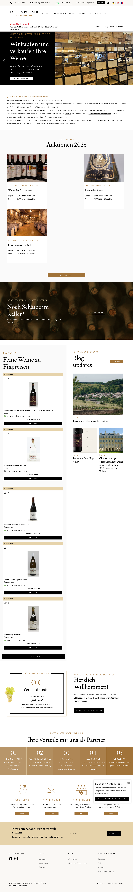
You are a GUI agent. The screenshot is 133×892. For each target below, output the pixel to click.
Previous (3, 61)
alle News (117, 361)
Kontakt (98, 13)
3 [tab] (68, 86)
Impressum (101, 883)
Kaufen (72, 13)
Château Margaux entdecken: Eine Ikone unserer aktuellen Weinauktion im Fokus (111, 465)
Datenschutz (112, 883)
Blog (107, 13)
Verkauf (68, 114)
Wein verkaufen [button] (58, 13)
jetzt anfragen (96, 312)
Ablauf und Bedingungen (77, 863)
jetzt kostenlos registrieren (112, 799)
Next (130, 61)
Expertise (101, 859)
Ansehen (33, 423)
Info (90, 13)
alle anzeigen (33, 656)
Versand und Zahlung (106, 871)
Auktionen (45, 13)
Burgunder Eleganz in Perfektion (90, 421)
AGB (121, 883)
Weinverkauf (73, 859)
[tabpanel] (66, 58)
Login (100, 3)
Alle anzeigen (66, 275)
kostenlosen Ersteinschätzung (100, 114)
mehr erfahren (21, 78)
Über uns (81, 13)
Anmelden (96, 27)
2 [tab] (65, 86)
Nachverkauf (43, 863)
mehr (22, 813)
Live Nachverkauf (20, 24)
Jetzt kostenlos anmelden (89, 710)
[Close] (128, 783)
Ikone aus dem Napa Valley (84, 460)
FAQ (99, 863)
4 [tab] (71, 86)
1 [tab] (62, 86)
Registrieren (109, 27)
